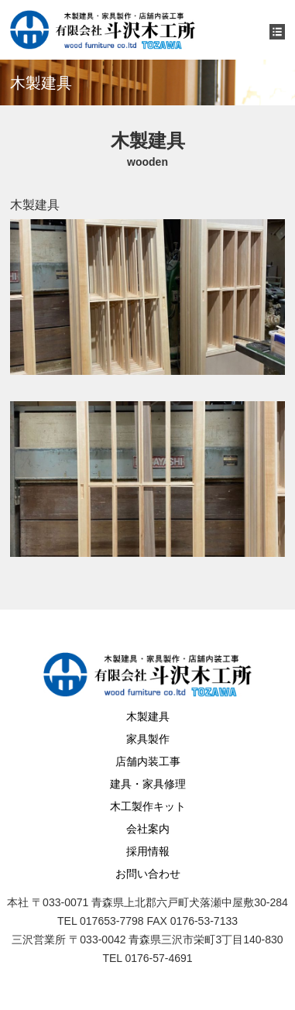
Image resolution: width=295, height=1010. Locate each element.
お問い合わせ (147, 873)
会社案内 (148, 829)
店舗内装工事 (147, 761)
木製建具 (148, 716)
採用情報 (148, 851)
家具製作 (148, 739)
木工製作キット (148, 806)
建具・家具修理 (148, 784)
